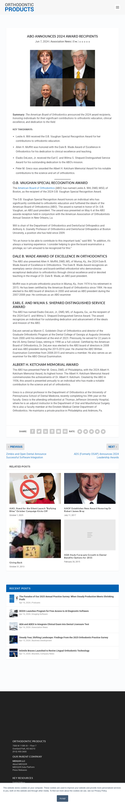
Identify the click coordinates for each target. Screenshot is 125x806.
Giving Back (15, 562)
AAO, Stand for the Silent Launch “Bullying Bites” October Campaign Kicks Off (32, 509)
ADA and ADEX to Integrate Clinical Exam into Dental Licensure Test (54, 624)
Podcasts (36, 603)
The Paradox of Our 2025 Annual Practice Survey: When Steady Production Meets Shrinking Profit (66, 598)
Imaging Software (40, 614)
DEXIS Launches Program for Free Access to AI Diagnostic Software (54, 611)
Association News (61, 41)
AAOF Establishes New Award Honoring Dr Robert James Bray (87, 509)
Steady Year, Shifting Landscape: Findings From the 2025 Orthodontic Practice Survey (63, 637)
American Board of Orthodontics (36, 188)
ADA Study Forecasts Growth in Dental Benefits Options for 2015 (85, 556)
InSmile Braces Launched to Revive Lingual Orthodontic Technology (54, 650)
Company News (47, 654)
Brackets (35, 654)
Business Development (42, 640)
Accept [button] (63, 798)
